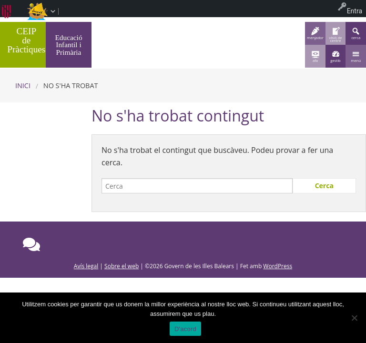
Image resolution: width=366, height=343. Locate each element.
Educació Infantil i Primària (68, 44)
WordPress (277, 266)
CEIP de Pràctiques (26, 40)
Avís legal (86, 266)
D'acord (185, 329)
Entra (354, 11)
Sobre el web (121, 266)
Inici (22, 85)
